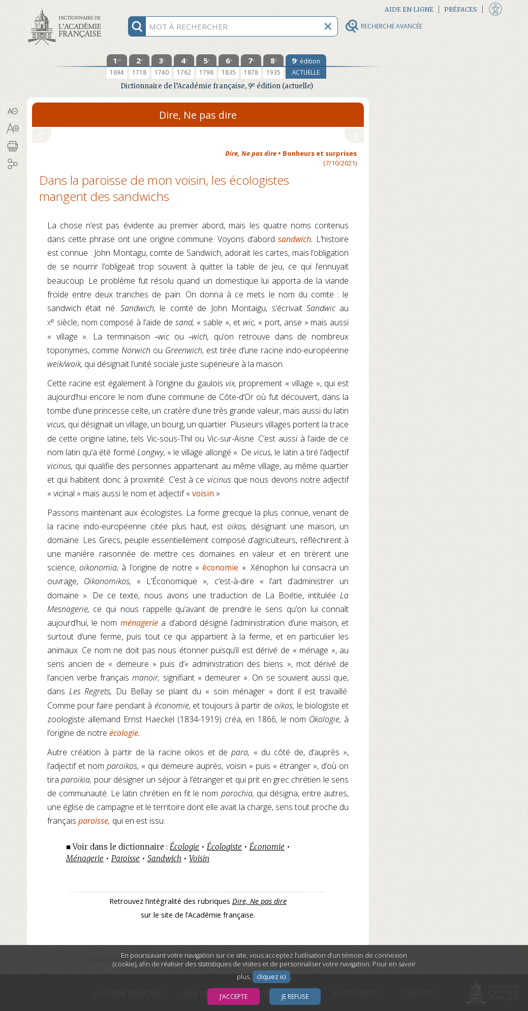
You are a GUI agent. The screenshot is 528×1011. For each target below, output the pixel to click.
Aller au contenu (66, 9)
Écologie (184, 847)
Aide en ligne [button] (409, 9)
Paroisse (125, 858)
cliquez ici (271, 976)
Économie (267, 847)
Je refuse (295, 996)
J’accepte (233, 996)
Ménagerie (85, 858)
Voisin (199, 858)
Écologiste (224, 847)
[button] (12, 111)
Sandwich (164, 858)
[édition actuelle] (306, 66)
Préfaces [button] (460, 9)
